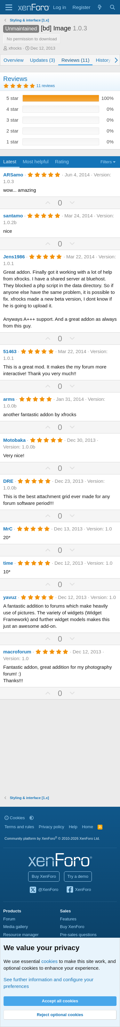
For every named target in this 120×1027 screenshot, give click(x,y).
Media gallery (15, 926)
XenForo (78, 890)
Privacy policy (51, 826)
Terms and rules (19, 826)
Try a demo (78, 876)
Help (73, 826)
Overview (14, 60)
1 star (12, 141)
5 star (12, 98)
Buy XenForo (44, 876)
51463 (10, 351)
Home (87, 826)
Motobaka (14, 440)
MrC (7, 528)
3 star (12, 120)
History (103, 60)
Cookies (14, 817)
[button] (31, 818)
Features (68, 919)
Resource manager (21, 934)
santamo (13, 215)
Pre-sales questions (78, 934)
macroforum (17, 651)
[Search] (112, 7)
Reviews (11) (75, 60)
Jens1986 (14, 256)
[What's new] (99, 7)
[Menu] (8, 7)
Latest (9, 161)
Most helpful (36, 161)
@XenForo (44, 890)
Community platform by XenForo (52, 838)
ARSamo (13, 174)
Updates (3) (42, 60)
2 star (12, 130)
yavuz (10, 597)
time (8, 563)
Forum (9, 919)
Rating (62, 161)
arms (9, 399)
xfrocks (15, 48)
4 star (12, 109)
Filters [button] (106, 161)
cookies (49, 961)
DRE (8, 481)
